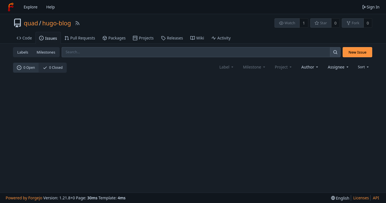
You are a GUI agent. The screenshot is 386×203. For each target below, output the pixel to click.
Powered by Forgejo (24, 197)
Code (24, 38)
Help (50, 7)
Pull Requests (79, 38)
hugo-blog (56, 23)
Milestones (46, 52)
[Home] (11, 7)
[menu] (363, 66)
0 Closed (53, 67)
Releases (172, 38)
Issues (48, 38)
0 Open (26, 67)
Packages (114, 38)
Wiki (197, 38)
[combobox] (310, 67)
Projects (143, 38)
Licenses (361, 197)
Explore (30, 7)
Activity (221, 38)
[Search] (335, 52)
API (376, 197)
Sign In (371, 7)
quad (31, 23)
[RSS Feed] (77, 23)
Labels (22, 52)
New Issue (358, 52)
